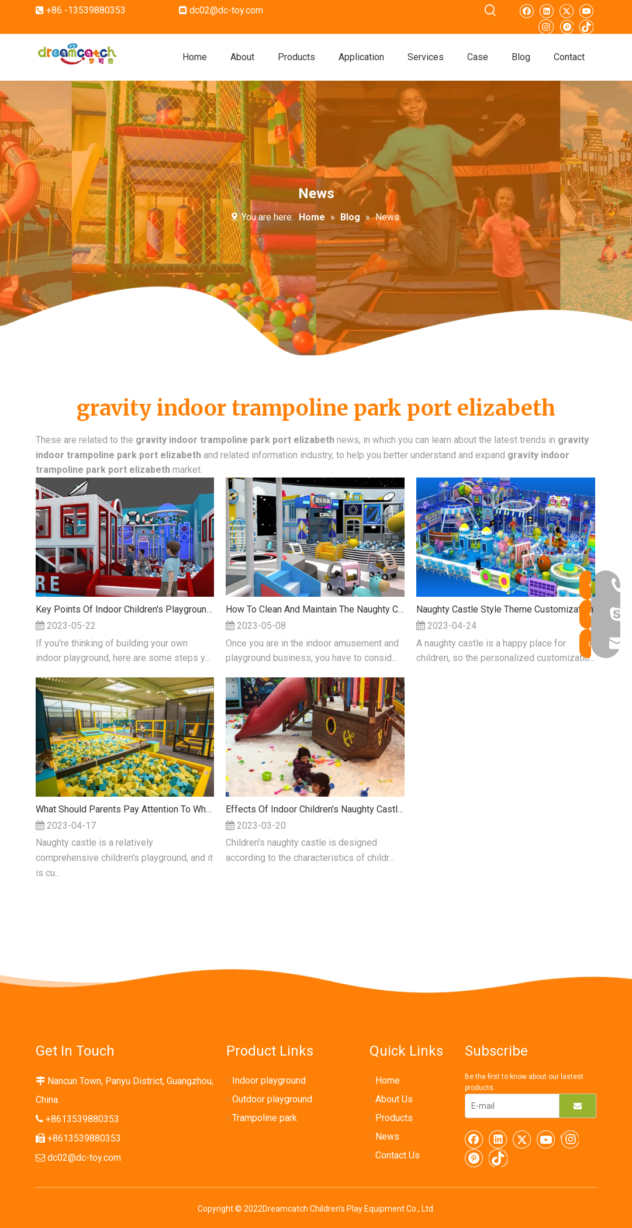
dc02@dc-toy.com (226, 10)
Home (387, 1080)
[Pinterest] (566, 25)
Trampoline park (264, 1117)
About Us (394, 1099)
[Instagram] (546, 26)
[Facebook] (526, 10)
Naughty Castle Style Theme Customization (504, 609)
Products (394, 1117)
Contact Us (397, 1155)
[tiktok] (586, 25)
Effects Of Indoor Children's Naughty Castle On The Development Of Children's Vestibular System (315, 809)
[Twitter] (566, 10)
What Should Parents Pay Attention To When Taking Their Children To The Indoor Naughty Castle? (125, 809)
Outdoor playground (272, 1099)
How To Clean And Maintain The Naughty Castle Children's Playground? (315, 609)
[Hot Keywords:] (490, 10)
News (387, 1136)
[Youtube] (586, 10)
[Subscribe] (577, 1106)
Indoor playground (269, 1080)
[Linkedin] (546, 10)
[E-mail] (509, 1106)
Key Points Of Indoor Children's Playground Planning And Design (125, 609)
